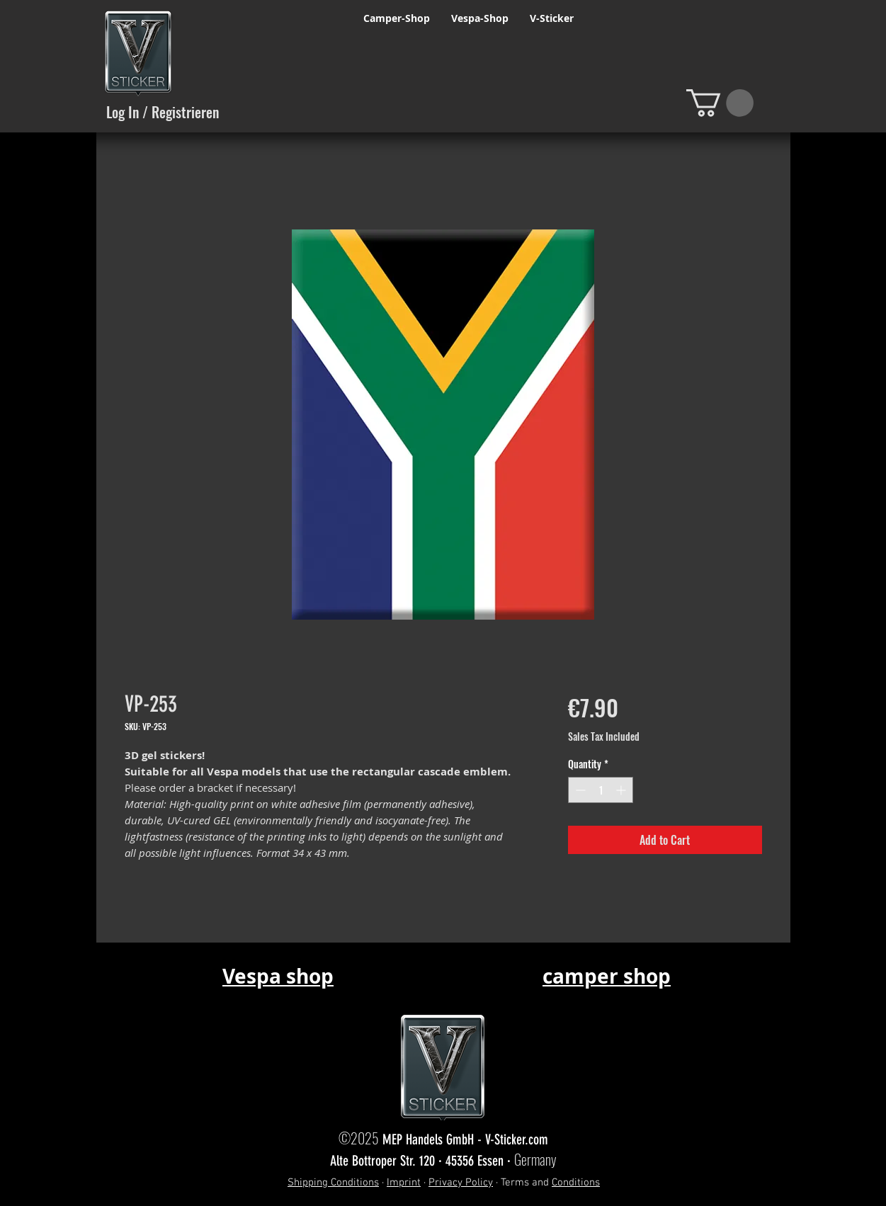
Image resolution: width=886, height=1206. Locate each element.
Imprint (404, 1182)
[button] (720, 103)
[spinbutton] (600, 790)
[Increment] (622, 790)
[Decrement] (579, 790)
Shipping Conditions (333, 1182)
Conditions (576, 1182)
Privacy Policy (460, 1182)
